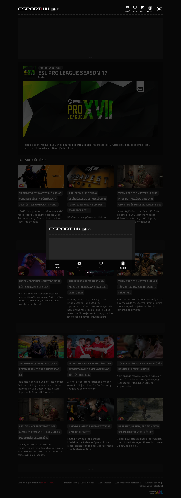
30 (90, 276)
